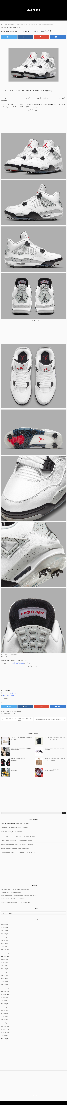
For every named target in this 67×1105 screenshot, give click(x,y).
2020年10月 (4, 956)
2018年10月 (4, 1032)
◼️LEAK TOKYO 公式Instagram (9, 693)
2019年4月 (3, 1013)
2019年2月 (3, 1019)
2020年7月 (3, 965)
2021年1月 (3, 946)
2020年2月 (3, 981)
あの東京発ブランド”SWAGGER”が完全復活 (11, 892)
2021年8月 (3, 927)
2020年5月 (3, 972)
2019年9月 (3, 997)
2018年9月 (3, 1035)
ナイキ (14, 713)
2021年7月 (3, 930)
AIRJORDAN (3, 27)
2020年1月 (3, 984)
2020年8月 (3, 962)
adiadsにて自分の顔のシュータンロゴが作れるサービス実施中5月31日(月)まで (18, 895)
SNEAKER (14, 27)
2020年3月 (3, 978)
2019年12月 (4, 988)
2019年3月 (3, 1016)
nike (11, 713)
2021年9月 (3, 924)
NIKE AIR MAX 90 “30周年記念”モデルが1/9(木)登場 (12, 899)
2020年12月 (4, 949)
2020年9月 (3, 959)
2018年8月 (3, 1038)
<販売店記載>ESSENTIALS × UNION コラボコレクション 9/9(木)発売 (17, 844)
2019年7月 (3, 1003)
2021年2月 (3, 943)
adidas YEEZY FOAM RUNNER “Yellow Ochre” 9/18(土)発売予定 (15, 823)
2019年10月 (4, 994)
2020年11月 (4, 953)
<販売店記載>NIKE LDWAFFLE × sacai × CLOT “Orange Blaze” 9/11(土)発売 (18, 852)
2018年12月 (4, 1026)
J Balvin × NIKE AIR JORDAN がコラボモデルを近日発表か (14, 827)
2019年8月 (3, 1000)
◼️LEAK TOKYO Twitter (7, 695)
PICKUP (10, 27)
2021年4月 (3, 937)
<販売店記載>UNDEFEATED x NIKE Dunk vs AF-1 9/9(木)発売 (15, 848)
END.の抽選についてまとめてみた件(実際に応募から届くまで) (15, 889)
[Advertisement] (33, 42)
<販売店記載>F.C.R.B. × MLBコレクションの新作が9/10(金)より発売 (16, 840)
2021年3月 (3, 940)
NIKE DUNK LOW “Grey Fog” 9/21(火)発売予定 (11, 831)
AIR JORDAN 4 (6, 713)
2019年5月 (3, 1010)
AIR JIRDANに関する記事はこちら (15, 663)
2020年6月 (3, 969)
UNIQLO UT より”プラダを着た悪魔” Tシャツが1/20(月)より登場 (15, 902)
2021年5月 (3, 934)
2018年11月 (4, 1029)
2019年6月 (3, 1007)
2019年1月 (3, 1023)
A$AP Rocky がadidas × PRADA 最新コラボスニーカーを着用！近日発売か (18, 836)
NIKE (7, 27)
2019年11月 (4, 991)
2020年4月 (3, 975)
